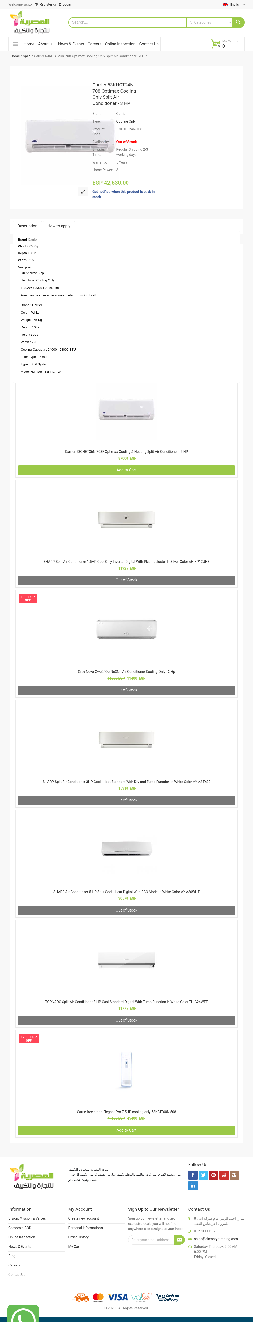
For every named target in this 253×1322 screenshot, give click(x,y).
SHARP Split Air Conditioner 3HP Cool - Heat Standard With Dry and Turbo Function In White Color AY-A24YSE (126, 782)
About (43, 44)
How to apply (58, 226)
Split (27, 56)
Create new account (83, 1218)
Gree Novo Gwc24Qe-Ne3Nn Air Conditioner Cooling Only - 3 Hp (126, 672)
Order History (78, 1237)
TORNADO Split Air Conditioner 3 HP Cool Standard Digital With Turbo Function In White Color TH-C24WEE (126, 1002)
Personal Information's (85, 1228)
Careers (94, 44)
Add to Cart (127, 470)
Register (43, 4)
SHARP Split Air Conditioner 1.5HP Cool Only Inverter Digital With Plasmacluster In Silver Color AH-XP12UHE (126, 562)
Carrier (121, 114)
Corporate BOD (19, 1228)
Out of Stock (126, 580)
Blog (11, 1256)
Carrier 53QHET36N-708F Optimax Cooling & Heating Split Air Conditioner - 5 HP (126, 452)
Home (29, 44)
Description (27, 226)
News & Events (71, 44)
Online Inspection (120, 44)
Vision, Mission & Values (27, 1218)
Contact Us (149, 44)
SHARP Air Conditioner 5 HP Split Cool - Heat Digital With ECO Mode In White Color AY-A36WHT (126, 892)
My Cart (74, 1246)
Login (64, 4)
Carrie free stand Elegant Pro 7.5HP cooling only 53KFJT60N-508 (126, 1112)
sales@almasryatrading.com (216, 1239)
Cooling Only (125, 121)
